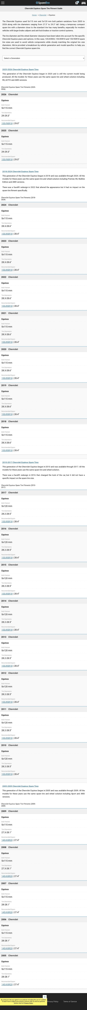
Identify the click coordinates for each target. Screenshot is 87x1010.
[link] (43, 109)
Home (34, 15)
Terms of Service (70, 1001)
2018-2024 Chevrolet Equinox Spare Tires (20, 171)
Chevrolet (42, 15)
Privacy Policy (28, 1003)
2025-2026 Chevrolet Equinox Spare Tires (20, 69)
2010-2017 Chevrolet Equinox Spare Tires (20, 462)
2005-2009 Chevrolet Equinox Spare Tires (20, 786)
